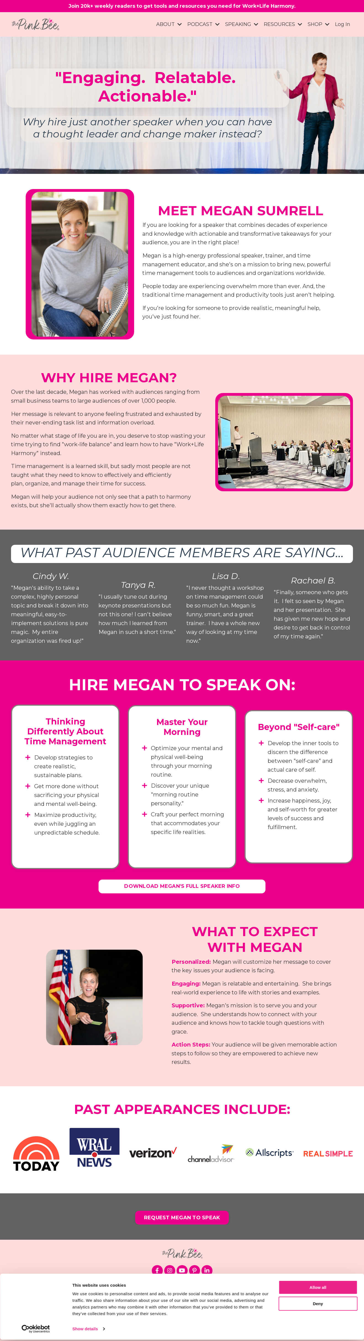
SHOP (319, 25)
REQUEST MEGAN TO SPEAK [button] (182, 1221)
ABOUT (168, 25)
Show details (85, 1330)
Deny (318, 1304)
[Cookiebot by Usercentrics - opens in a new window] (36, 1330)
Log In (342, 25)
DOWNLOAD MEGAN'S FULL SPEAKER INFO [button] (182, 889)
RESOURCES (283, 25)
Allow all (318, 1288)
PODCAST (203, 25)
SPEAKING (241, 25)
